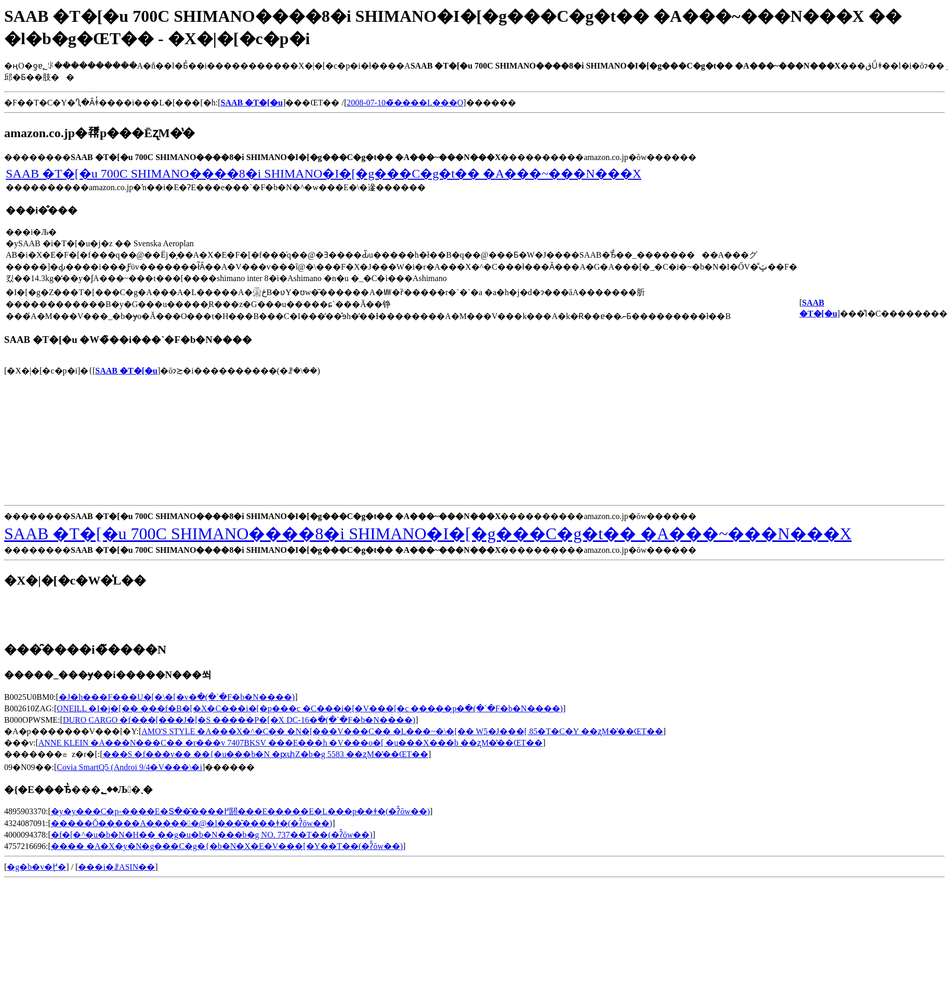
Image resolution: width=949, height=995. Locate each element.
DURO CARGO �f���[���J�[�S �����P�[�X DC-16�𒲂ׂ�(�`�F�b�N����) (239, 719)
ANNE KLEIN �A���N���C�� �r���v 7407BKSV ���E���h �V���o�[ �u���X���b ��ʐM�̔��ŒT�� (290, 742)
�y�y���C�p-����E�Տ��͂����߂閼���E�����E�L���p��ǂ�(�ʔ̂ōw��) (240, 811)
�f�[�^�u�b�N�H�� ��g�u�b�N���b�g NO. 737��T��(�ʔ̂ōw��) (212, 834)
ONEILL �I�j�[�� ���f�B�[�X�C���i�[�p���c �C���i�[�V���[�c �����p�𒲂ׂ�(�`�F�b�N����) (310, 708)
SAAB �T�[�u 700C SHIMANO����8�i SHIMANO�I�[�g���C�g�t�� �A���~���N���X (323, 173)
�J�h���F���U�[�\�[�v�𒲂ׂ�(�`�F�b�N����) (177, 697)
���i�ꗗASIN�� (116, 867)
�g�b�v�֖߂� (36, 867)
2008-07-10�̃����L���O (405, 102)
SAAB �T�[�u (126, 370)
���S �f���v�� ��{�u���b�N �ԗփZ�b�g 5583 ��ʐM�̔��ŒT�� (265, 754)
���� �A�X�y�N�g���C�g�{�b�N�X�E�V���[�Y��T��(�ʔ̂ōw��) (227, 846)
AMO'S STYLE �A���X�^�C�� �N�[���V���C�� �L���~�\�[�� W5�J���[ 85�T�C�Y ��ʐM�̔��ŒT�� (402, 731)
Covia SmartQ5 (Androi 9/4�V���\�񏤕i (129, 767)
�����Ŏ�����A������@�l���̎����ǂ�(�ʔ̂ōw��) (191, 823)
